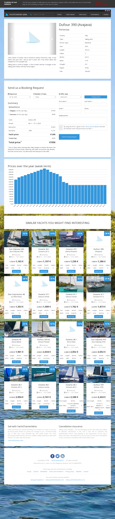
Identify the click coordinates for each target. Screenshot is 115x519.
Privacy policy (69, 471)
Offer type (63, 94)
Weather (78, 471)
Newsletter (43, 471)
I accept (98, 2)
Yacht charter (70, 14)
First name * (63, 101)
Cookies (35, 471)
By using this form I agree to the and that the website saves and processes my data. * (84, 127)
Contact (106, 14)
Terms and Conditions (92, 126)
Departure (12, 94)
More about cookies (101, 4)
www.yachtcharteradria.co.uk (75, 480)
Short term (82, 14)
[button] (11, 39)
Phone (86, 108)
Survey (29, 471)
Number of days (39, 94)
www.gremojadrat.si (37, 480)
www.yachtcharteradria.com (55, 480)
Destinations (95, 14)
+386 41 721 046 (38, 14)
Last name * (88, 101)
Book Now (16, 271)
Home (59, 14)
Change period (95, 97)
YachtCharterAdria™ (57, 460)
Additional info (63, 115)
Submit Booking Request (69, 137)
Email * (61, 108)
